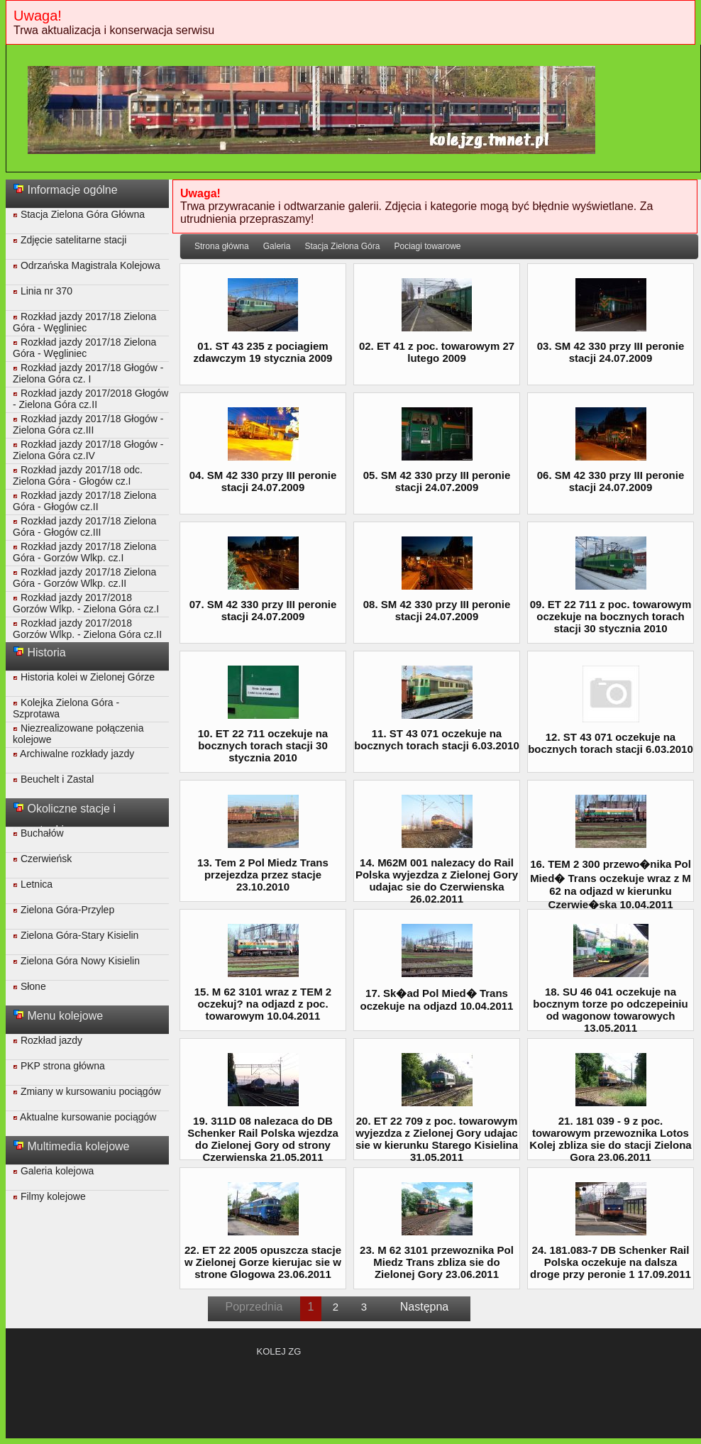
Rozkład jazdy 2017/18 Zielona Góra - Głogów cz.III (84, 526)
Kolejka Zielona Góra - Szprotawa (66, 708)
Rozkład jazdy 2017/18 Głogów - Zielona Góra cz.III (88, 424)
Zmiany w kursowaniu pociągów (87, 1091)
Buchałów (38, 833)
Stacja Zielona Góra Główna (79, 214)
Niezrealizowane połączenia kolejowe (78, 733)
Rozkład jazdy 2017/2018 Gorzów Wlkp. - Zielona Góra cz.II (87, 628)
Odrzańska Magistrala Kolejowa (86, 265)
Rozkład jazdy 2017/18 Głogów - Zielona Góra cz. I (88, 373)
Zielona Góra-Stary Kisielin (75, 935)
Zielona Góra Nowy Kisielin (76, 960)
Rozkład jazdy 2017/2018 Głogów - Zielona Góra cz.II (90, 398)
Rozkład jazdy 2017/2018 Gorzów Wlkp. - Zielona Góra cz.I (86, 603)
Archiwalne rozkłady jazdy (73, 753)
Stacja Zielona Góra (342, 246)
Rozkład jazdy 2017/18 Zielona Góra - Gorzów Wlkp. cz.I (84, 552)
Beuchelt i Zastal (53, 779)
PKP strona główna (59, 1065)
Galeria (277, 246)
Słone (29, 986)
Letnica (33, 884)
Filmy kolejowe (49, 1196)
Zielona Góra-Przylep (63, 909)
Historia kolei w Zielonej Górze (84, 677)
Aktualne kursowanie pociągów (84, 1117)
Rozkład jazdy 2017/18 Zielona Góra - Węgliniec (84, 322)
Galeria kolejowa (53, 1170)
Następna (424, 1307)
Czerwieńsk (42, 858)
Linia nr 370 (42, 291)
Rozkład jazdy (47, 1040)
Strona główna (221, 246)
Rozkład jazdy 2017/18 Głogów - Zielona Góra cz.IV (88, 450)
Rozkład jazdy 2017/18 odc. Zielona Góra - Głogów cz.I (78, 475)
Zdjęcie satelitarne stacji (69, 240)
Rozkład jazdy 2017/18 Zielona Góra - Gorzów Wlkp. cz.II (84, 577)
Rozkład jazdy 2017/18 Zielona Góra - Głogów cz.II (84, 501)
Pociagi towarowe (427, 246)
